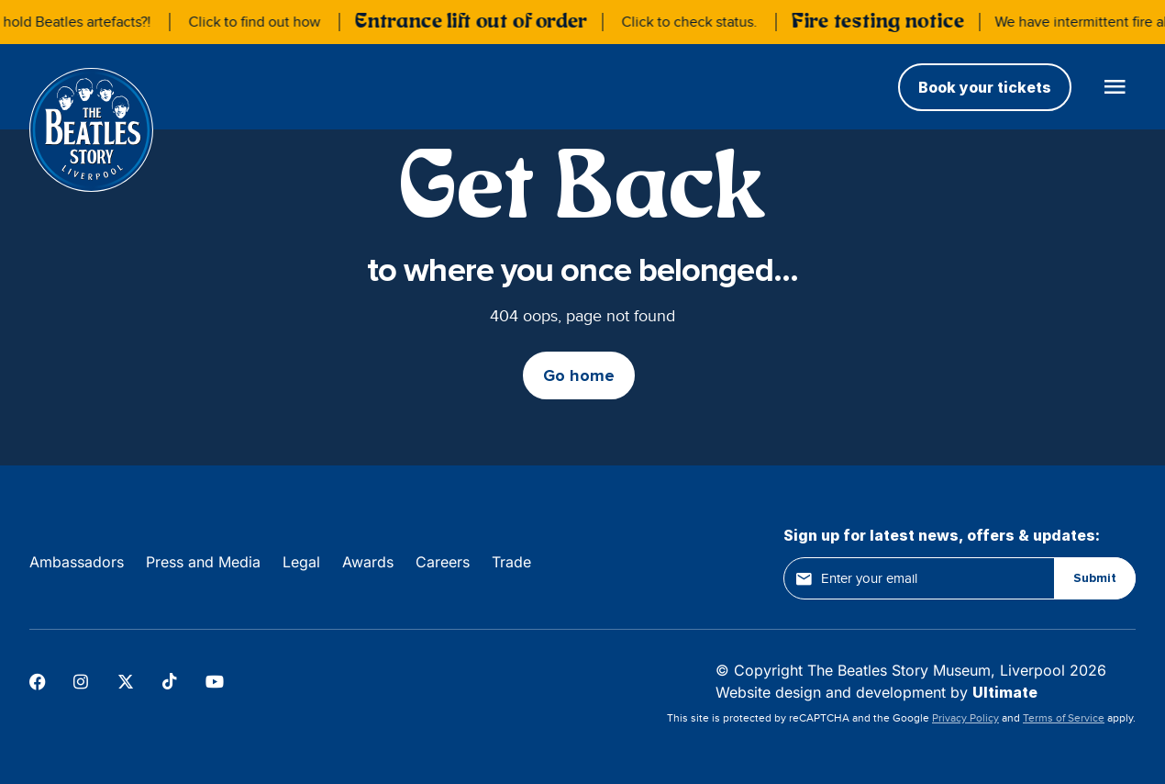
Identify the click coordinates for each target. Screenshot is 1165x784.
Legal (301, 562)
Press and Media (203, 562)
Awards (368, 562)
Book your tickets (984, 87)
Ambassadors (76, 562)
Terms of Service (1063, 717)
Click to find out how (259, 22)
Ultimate (1004, 692)
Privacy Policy (965, 717)
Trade (511, 562)
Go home (579, 375)
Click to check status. (693, 22)
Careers (443, 562)
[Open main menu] (1114, 86)
